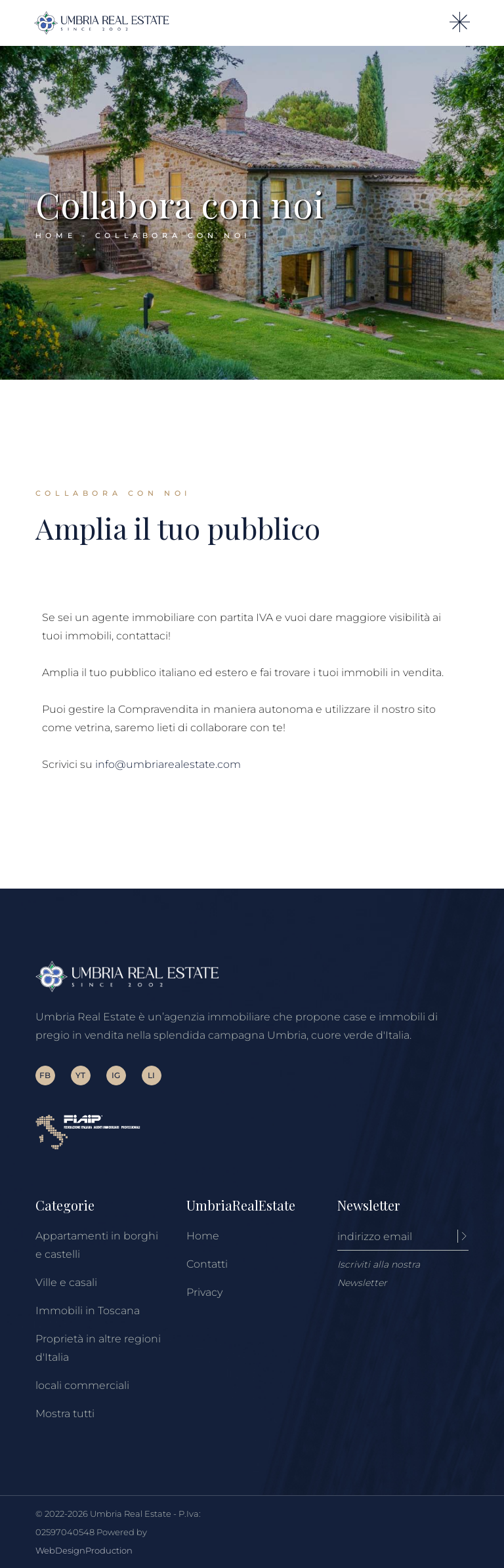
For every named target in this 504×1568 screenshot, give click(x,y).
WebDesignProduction (84, 1550)
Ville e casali (66, 1282)
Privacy (204, 1292)
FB (45, 1075)
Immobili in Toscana (87, 1310)
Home (202, 1236)
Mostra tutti (64, 1413)
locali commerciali (82, 1385)
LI (151, 1075)
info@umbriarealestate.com (168, 764)
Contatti (207, 1264)
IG (116, 1075)
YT (80, 1075)
